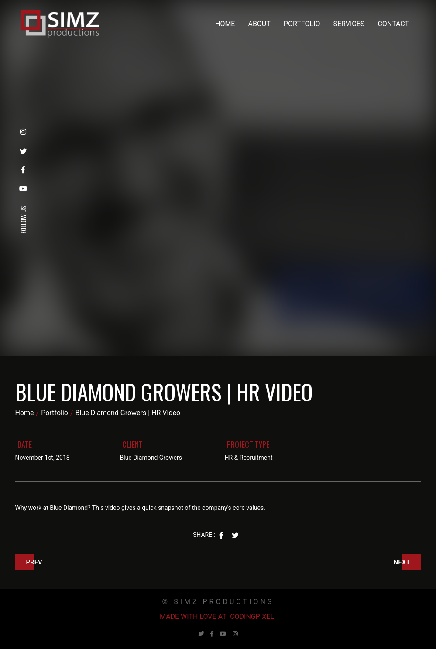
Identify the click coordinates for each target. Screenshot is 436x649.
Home (225, 24)
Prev (34, 562)
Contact (393, 24)
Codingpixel (252, 616)
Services (349, 24)
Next (402, 562)
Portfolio (302, 24)
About (259, 24)
